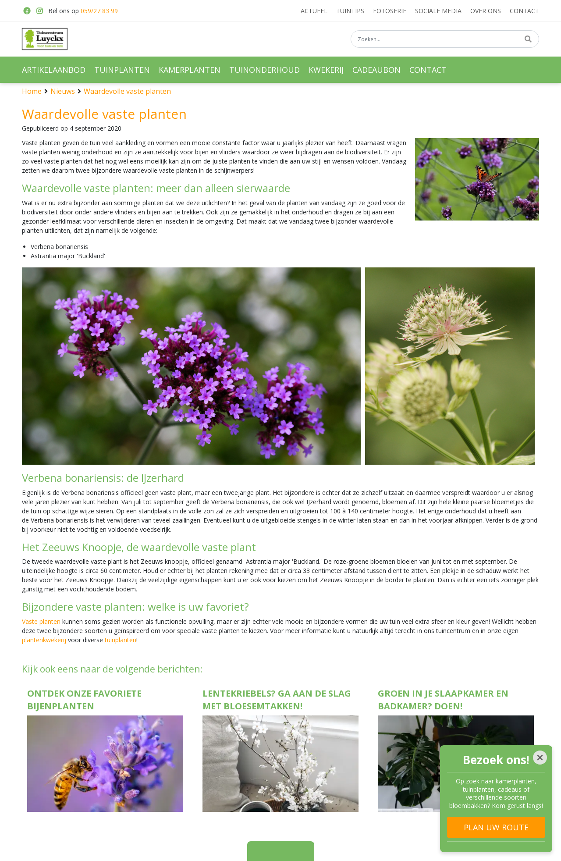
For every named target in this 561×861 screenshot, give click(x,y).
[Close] (540, 758)
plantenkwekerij (44, 640)
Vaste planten (41, 621)
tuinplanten (120, 640)
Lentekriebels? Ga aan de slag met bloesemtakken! (276, 699)
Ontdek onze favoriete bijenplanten (84, 699)
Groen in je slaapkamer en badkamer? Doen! (443, 699)
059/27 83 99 (99, 11)
